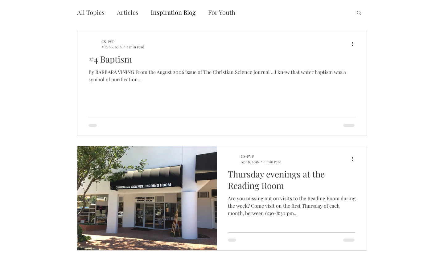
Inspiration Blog (173, 12)
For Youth (221, 12)
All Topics (91, 12)
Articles (127, 12)
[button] (359, 13)
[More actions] (354, 44)
